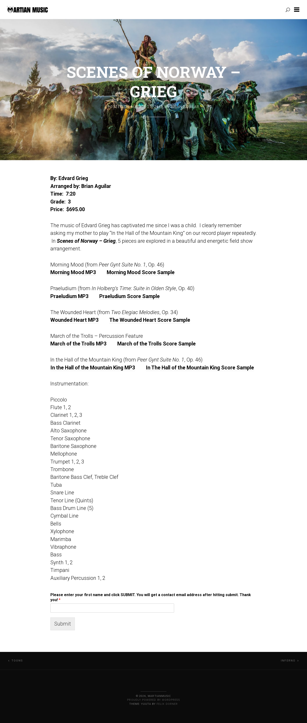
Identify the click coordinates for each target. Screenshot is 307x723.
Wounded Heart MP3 (74, 320)
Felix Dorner (167, 704)
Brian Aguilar (185, 107)
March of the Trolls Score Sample (156, 344)
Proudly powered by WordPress (153, 699)
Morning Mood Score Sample (141, 272)
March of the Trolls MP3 (78, 344)
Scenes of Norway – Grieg (153, 82)
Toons (17, 660)
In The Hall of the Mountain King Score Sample (200, 368)
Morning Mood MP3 (73, 272)
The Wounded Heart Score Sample (149, 320)
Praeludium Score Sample (129, 296)
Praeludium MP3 (69, 296)
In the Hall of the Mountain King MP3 (92, 368)
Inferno (288, 660)
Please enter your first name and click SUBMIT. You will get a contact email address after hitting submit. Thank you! (150, 597)
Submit (62, 624)
